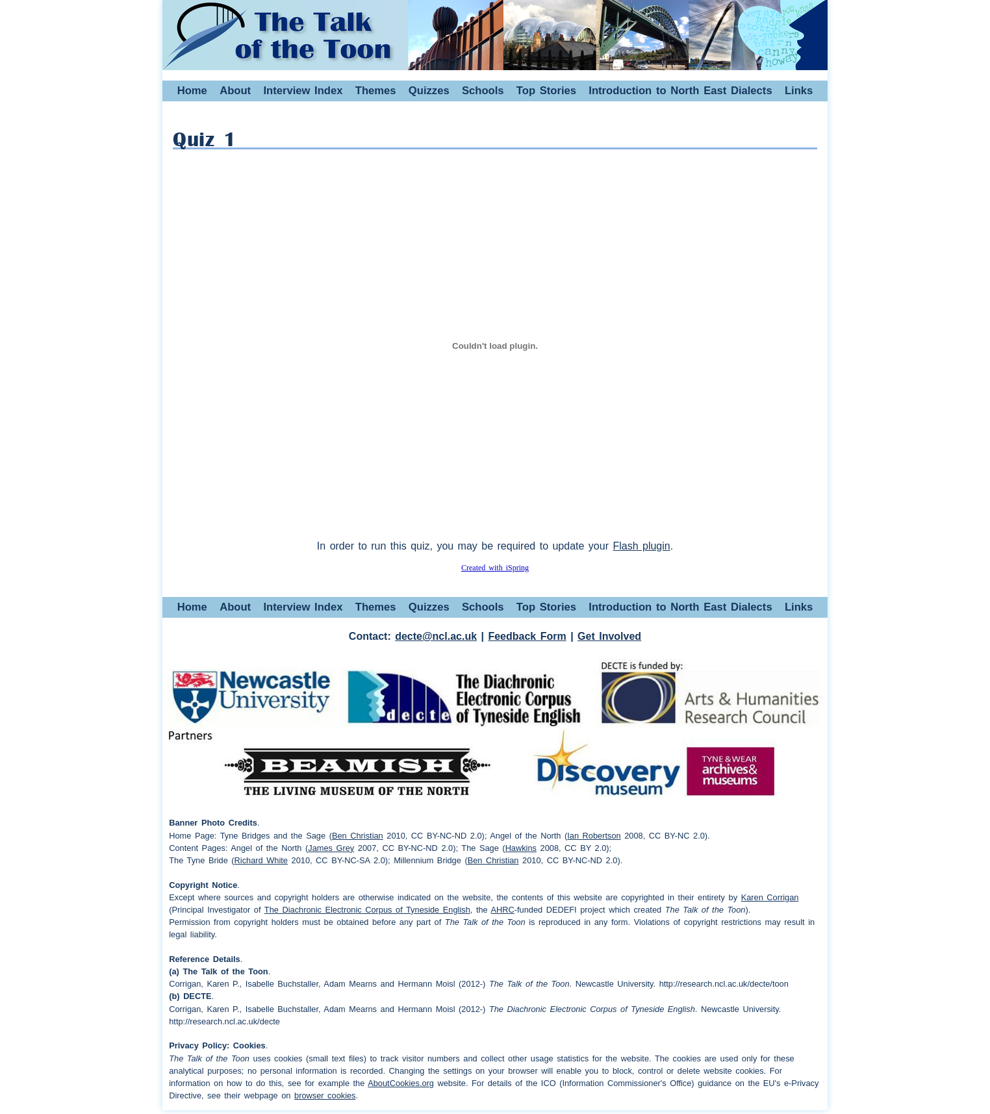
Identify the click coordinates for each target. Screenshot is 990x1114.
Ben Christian (357, 836)
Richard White (261, 860)
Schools (483, 90)
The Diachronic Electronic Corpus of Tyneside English (367, 910)
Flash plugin (641, 545)
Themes (375, 90)
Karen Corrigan (770, 897)
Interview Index (302, 90)
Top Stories (546, 90)
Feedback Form (527, 636)
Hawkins (521, 848)
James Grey (331, 848)
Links (799, 90)
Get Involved (609, 636)
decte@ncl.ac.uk (436, 636)
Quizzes (429, 90)
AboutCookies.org (401, 1083)
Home (192, 90)
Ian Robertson (593, 836)
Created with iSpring (495, 567)
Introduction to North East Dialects (680, 90)
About (235, 90)
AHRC (502, 910)
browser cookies (324, 1095)
